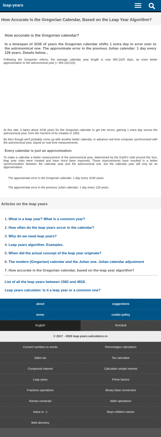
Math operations (120, 401)
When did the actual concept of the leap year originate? (55, 253)
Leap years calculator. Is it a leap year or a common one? (52, 290)
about (40, 303)
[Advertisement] (81, 96)
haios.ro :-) (40, 411)
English (40, 325)
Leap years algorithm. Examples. (36, 245)
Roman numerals (40, 401)
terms (40, 314)
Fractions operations (40, 390)
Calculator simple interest (120, 368)
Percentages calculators (120, 347)
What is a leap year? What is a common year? (47, 219)
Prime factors (120, 379)
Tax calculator (121, 357)
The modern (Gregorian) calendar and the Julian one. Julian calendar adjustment (76, 262)
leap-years (13, 5)
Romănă (120, 325)
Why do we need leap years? (33, 236)
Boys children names (120, 411)
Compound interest (40, 368)
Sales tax (40, 357)
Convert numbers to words (40, 347)
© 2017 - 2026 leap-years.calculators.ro (80, 336)
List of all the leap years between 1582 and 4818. (45, 282)
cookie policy (120, 314)
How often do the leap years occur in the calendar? (51, 227)
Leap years (40, 379)
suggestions (120, 303)
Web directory (40, 422)
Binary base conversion (120, 390)
